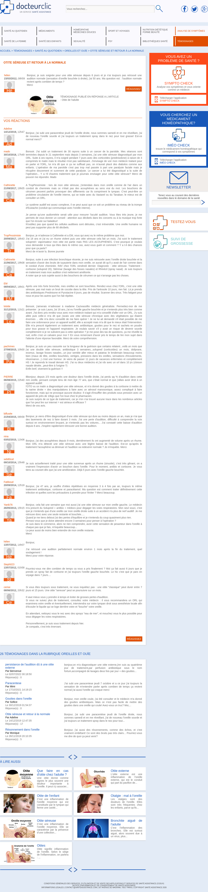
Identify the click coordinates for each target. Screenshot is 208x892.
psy (110, 41)
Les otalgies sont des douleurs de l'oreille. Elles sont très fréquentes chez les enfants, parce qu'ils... (109, 803)
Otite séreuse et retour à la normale (27, 714)
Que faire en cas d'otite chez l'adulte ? (52, 772)
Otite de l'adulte (70, 99)
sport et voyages (119, 31)
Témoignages (23, 50)
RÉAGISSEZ (133, 89)
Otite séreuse (46, 820)
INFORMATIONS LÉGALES (52, 887)
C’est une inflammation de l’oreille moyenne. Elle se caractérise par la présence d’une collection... (36, 828)
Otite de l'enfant (48, 795)
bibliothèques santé (155, 41)
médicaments (47, 31)
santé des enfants (50, 41)
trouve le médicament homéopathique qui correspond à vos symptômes (178, 141)
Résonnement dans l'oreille (22, 729)
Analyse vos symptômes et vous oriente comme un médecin (178, 78)
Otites (41, 845)
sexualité (79, 41)
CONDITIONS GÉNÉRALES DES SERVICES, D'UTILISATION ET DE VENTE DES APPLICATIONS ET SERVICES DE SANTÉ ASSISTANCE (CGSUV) (104, 884)
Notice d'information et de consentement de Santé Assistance (103, 885)
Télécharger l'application (178, 99)
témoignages (185, 41)
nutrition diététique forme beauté (155, 30)
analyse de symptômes (191, 31)
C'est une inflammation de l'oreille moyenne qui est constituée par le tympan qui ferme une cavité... (36, 803)
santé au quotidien (15, 31)
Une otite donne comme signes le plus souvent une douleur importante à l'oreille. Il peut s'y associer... (36, 778)
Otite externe (120, 771)
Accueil (5, 50)
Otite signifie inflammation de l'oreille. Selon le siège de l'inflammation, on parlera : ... (36, 853)
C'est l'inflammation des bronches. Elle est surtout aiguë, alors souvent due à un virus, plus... (109, 828)
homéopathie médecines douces (84, 30)
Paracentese (13, 683)
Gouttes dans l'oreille (18, 698)
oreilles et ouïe (76, 50)
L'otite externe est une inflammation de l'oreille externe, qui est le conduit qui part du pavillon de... (109, 778)
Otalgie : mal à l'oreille (126, 795)
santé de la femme (15, 41)
